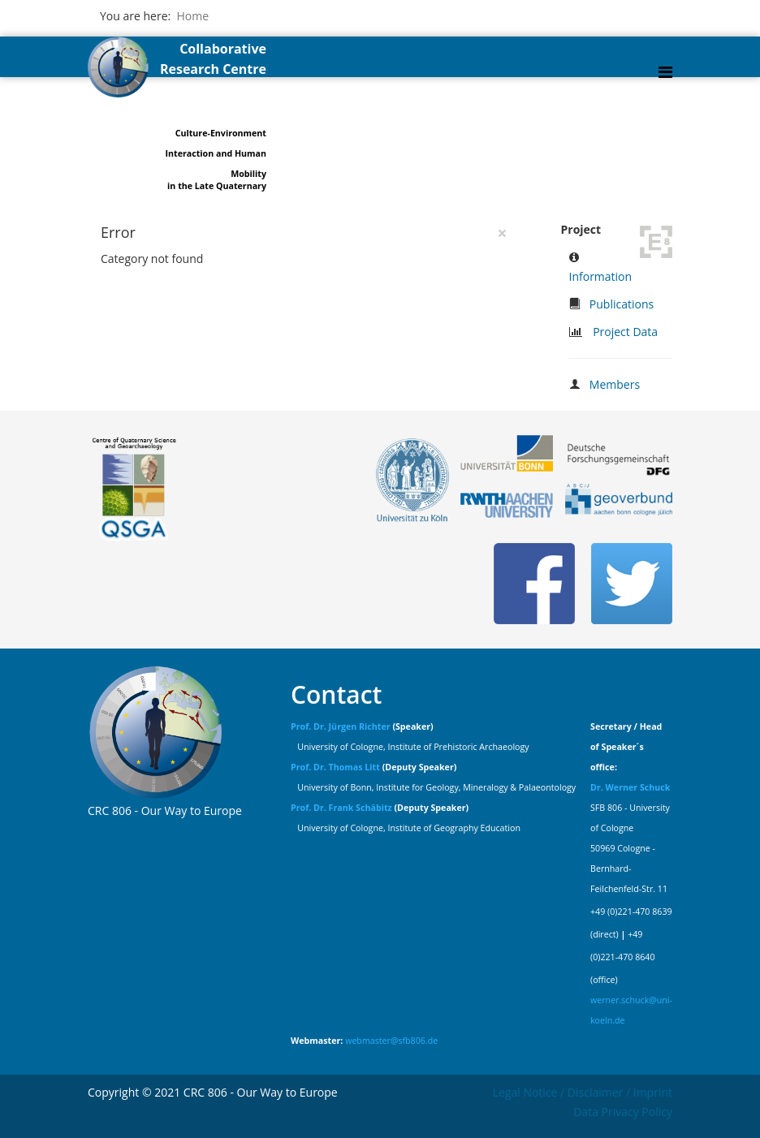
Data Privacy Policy (622, 1111)
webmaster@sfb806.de (391, 1040)
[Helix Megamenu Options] (665, 72)
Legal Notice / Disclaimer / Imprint (582, 1092)
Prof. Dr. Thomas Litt (335, 767)
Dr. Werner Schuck (630, 787)
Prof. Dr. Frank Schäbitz (341, 807)
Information (601, 276)
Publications (621, 304)
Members (614, 384)
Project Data (625, 331)
